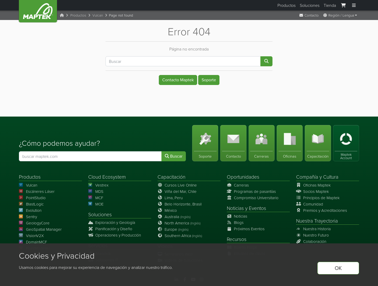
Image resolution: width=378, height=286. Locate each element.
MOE (95, 204)
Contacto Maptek (178, 80)
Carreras (238, 185)
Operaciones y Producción (114, 235)
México (167, 210)
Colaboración (311, 241)
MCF (95, 197)
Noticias (235, 208)
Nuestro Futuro (312, 235)
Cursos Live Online (177, 185)
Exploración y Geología (111, 222)
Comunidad (309, 204)
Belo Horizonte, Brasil (180, 204)
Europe (173, 229)
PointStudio (32, 197)
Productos (286, 5)
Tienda (330, 5)
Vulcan (97, 15)
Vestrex (98, 185)
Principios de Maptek (318, 197)
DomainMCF (33, 242)
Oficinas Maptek (313, 185)
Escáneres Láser (37, 191)
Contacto (309, 15)
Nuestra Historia (313, 229)
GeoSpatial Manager (40, 229)
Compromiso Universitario (253, 197)
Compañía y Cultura (317, 176)
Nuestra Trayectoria (317, 220)
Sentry (28, 216)
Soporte (209, 80)
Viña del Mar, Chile (177, 191)
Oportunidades (243, 176)
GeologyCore (34, 223)
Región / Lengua (338, 15)
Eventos (257, 208)
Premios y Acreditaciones (321, 210)
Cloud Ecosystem (107, 176)
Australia (174, 216)
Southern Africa (180, 235)
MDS (95, 191)
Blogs (235, 222)
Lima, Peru (170, 197)
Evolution (30, 210)
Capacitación (171, 176)
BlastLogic (31, 204)
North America (179, 223)
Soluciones (309, 5)
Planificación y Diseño (110, 229)
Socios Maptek (312, 191)
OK (338, 268)
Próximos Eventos (246, 229)
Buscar (173, 156)
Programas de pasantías (251, 191)
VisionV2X (31, 235)
